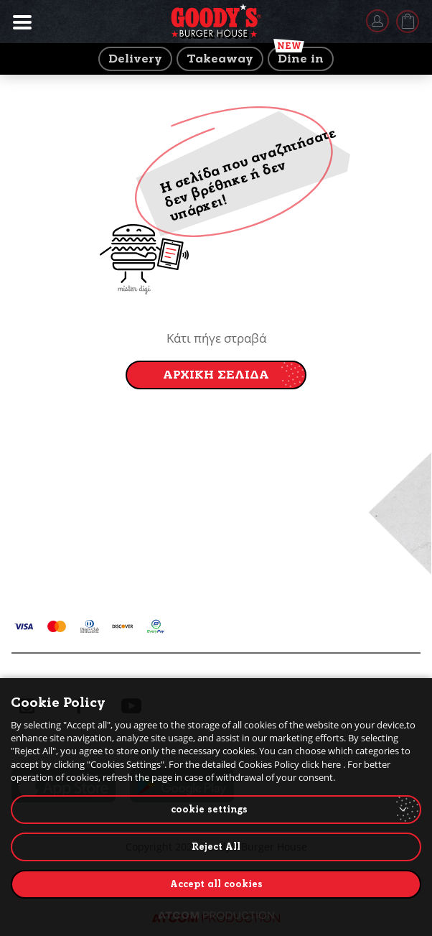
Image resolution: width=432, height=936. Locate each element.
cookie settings (209, 809)
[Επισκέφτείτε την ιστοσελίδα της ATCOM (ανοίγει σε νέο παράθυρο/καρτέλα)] (216, 915)
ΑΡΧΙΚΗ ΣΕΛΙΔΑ (216, 374)
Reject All (216, 846)
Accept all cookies (216, 884)
